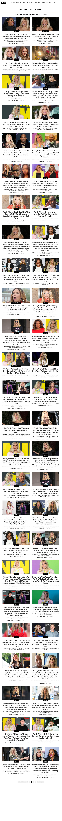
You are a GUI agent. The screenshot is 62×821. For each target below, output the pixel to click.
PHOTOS (28, 2)
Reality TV (13, 2)
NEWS (17, 2)
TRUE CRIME (37, 2)
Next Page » (40, 782)
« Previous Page (22, 782)
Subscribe (48, 2)
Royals (24, 2)
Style (21, 2)
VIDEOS (32, 2)
